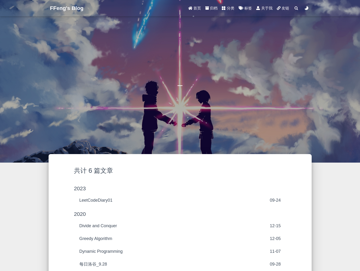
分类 (228, 8)
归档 (211, 8)
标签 (245, 8)
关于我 (264, 8)
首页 (194, 8)
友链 (283, 8)
